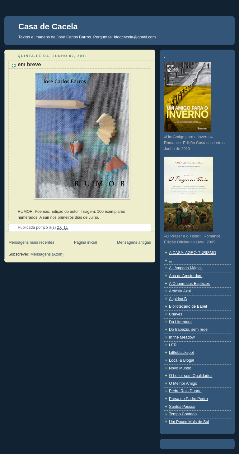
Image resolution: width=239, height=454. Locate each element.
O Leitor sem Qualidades (190, 375)
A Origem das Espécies (189, 283)
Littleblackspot (181, 352)
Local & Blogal (181, 360)
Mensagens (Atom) (47, 254)
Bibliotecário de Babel (188, 306)
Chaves (175, 314)
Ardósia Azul (180, 291)
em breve (29, 64)
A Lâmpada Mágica (186, 268)
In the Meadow (182, 337)
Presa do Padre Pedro (188, 399)
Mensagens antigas (134, 242)
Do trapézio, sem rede (188, 329)
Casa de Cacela (48, 26)
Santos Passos (182, 406)
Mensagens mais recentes (31, 242)
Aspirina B (178, 299)
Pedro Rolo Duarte (185, 391)
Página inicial (85, 242)
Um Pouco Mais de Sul (189, 422)
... (170, 260)
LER (173, 345)
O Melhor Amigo (183, 383)
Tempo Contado (183, 414)
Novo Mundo (180, 368)
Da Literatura (180, 322)
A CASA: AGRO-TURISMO (192, 253)
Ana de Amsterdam (185, 276)
